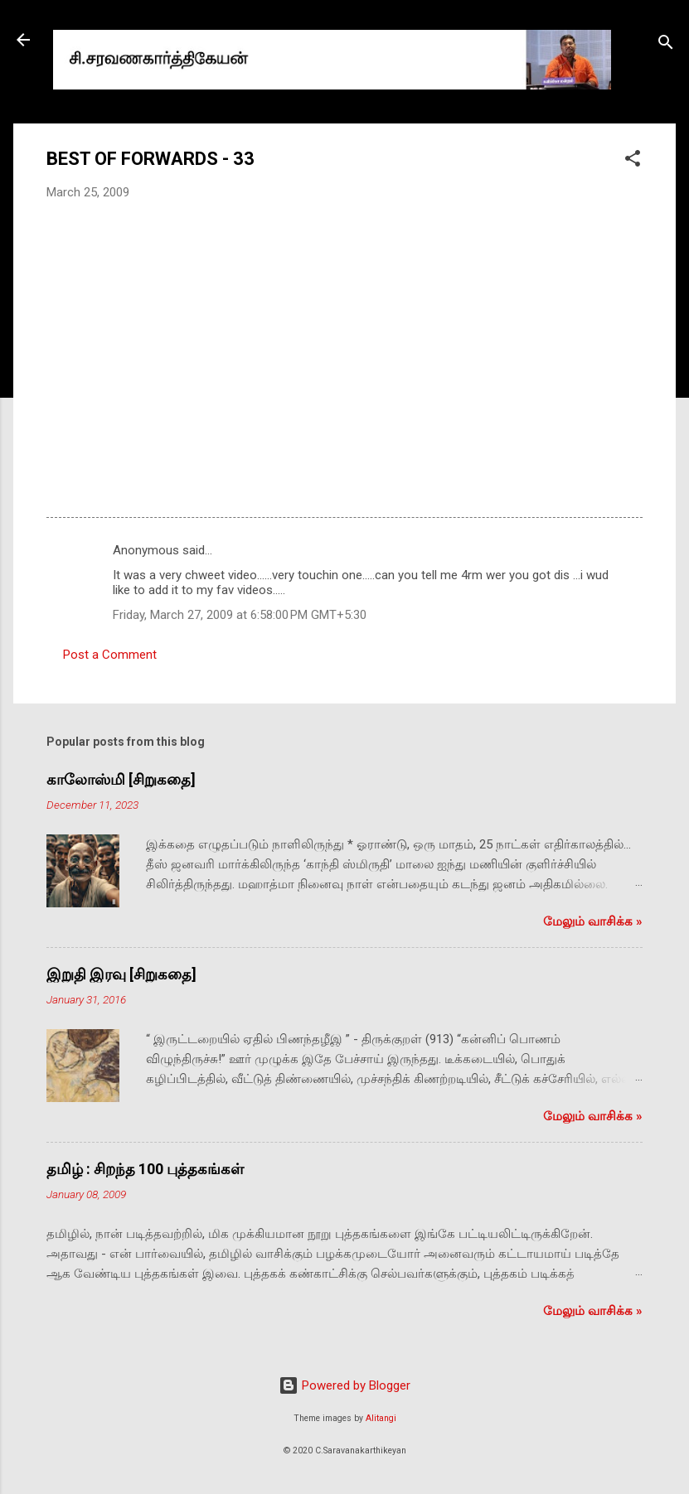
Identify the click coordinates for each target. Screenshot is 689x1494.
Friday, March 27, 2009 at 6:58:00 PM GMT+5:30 (239, 614)
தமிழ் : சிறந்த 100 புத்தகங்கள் (145, 1168)
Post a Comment (110, 654)
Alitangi (381, 1418)
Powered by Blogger (344, 1385)
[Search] (666, 45)
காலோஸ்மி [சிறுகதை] (121, 779)
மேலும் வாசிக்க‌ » (593, 921)
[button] (633, 161)
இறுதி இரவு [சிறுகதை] (121, 974)
